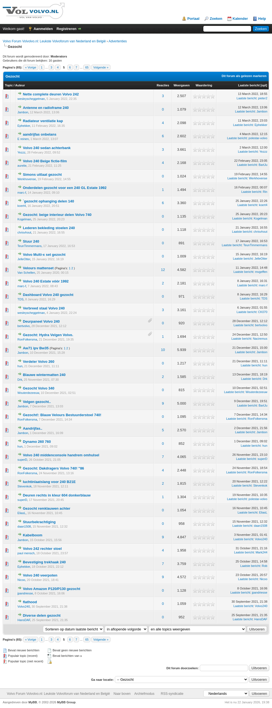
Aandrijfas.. (32, 428)
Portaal (193, 19)
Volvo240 (261, 539)
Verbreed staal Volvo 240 (44, 308)
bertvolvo (24, 326)
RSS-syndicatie (172, 694)
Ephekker (24, 125)
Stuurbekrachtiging (39, 522)
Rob (264, 565)
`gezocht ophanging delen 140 (48, 201)
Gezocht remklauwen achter (46, 508)
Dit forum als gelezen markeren (244, 76)
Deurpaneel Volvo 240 (41, 321)
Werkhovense (27, 179)
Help (262, 19)
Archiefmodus (144, 694)
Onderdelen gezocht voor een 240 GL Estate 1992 (65, 188)
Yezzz (22, 152)
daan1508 (24, 526)
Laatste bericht (249, 85)
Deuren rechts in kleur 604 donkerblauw (56, 495)
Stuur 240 (31, 241)
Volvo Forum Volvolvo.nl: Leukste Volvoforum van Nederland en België (54, 41)
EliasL (22, 513)
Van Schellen (26, 272)
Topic (9, 85)
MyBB (33, 702)
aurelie (22, 165)
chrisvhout (24, 232)
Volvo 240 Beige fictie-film (45, 161)
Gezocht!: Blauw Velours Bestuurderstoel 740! (62, 415)
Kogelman (24, 219)
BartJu (263, 164)
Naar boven (122, 694)
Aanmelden (43, 29)
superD (22, 459)
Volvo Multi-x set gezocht (44, 255)
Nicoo (21, 579)
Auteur (20, 85)
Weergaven (182, 85)
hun (20, 366)
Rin (265, 191)
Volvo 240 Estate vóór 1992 (46, 281)
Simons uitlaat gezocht (42, 174)
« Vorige (30, 67)
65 (86, 67)
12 (163, 270)
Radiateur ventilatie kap (43, 121)
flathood (30, 602)
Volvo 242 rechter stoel (42, 549)
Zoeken (216, 19)
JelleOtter (24, 259)
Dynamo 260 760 (37, 442)
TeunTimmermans (30, 246)
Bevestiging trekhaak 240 (44, 562)
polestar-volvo (258, 138)
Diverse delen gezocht (41, 615)
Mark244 (261, 552)
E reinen (23, 139)
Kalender (240, 19)
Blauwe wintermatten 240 (44, 375)
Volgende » (100, 67)
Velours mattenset (38, 268)
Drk (20, 379)
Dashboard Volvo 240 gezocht (48, 295)
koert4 (22, 205)
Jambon (23, 112)
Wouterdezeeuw (28, 392)
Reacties (163, 85)
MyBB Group (66, 702)
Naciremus (260, 338)
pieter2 (262, 98)
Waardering (204, 85)
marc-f (22, 192)
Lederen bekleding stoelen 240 (49, 228)
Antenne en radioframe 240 (46, 108)
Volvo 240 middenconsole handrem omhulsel (61, 455)
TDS (21, 299)
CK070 (262, 312)
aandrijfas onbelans (39, 134)
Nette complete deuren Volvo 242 (51, 94)
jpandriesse (25, 593)
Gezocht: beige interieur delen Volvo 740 (57, 215)
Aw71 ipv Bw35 (36, 348)
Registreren (66, 29)
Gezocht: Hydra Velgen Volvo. (48, 335)
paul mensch (26, 553)
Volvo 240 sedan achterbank (47, 148)
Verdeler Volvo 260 (38, 362)
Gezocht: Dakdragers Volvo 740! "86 (53, 468)
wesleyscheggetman (31, 98)
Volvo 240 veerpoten (40, 575)
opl (264, 85)
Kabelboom (32, 535)
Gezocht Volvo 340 (38, 388)
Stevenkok (25, 486)
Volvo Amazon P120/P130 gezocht (51, 589)
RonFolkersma (27, 339)
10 (163, 350)
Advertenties (118, 41)
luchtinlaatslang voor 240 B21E (49, 482)
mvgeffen (261, 271)
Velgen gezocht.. (37, 402)
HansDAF (24, 620)
